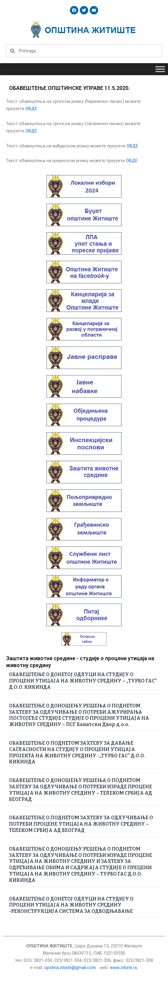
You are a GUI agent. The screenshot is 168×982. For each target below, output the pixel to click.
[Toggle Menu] (160, 69)
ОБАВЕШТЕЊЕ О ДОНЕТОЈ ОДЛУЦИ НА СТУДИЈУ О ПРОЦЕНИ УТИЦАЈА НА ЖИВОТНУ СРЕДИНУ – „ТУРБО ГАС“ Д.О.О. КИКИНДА (83, 681)
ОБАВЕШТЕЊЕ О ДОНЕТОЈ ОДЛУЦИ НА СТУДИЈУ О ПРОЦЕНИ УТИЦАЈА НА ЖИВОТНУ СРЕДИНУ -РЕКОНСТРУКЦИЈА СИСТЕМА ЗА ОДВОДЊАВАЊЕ (71, 905)
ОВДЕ (31, 108)
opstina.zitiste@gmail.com (70, 967)
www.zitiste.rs (124, 967)
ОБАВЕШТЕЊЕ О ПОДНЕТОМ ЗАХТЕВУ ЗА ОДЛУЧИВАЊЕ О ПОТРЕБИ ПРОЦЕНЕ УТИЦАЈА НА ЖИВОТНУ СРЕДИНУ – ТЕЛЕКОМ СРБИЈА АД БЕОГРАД (81, 824)
